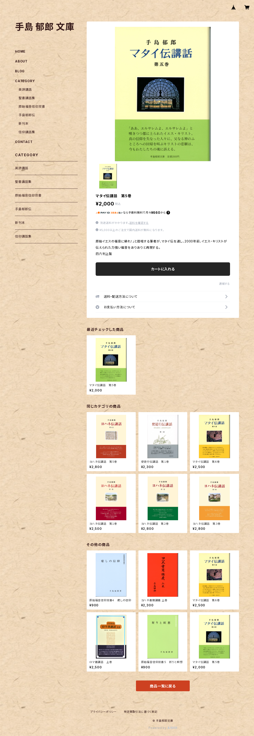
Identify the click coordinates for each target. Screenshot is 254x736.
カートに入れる (163, 269)
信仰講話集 (27, 132)
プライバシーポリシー (103, 711)
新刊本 (23, 123)
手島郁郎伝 (27, 115)
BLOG (20, 71)
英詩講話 (25, 89)
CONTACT (24, 142)
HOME (20, 51)
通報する (224, 283)
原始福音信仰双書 (32, 106)
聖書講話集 (27, 98)
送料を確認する (139, 223)
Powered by (163, 728)
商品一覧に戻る (163, 686)
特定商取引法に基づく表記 (140, 711)
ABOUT (21, 61)
